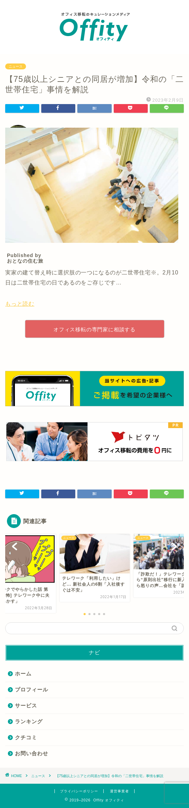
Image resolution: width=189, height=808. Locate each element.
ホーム (23, 674)
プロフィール (31, 689)
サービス (26, 705)
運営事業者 (119, 791)
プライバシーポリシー (79, 791)
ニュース (16, 66)
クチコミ (26, 737)
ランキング (29, 721)
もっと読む (19, 304)
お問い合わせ (31, 753)
